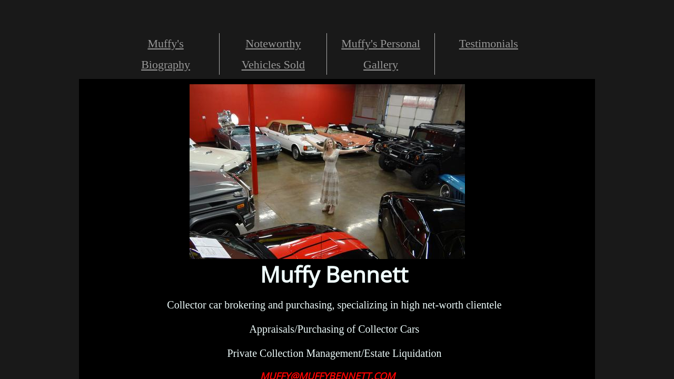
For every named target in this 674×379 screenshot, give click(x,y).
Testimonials (488, 43)
